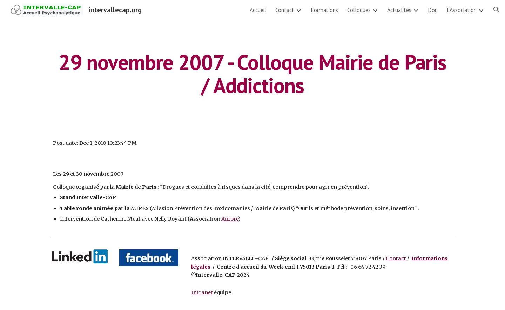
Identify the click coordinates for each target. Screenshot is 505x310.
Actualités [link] (399, 9)
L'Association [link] (462, 9)
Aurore (229, 219)
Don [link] (433, 9)
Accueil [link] (258, 9)
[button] (496, 9)
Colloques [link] (359, 9)
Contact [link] (284, 9)
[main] (252, 74)
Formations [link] (324, 9)
